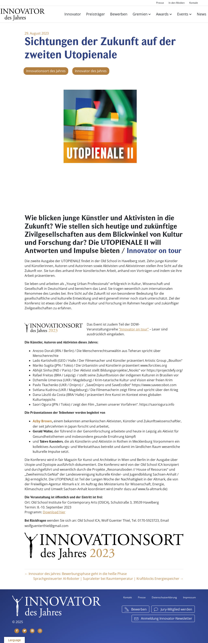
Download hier (54, 512)
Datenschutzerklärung (164, 597)
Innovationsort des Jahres (46, 71)
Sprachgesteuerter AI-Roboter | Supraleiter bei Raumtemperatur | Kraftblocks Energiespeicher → (108, 578)
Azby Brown (42, 421)
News (201, 14)
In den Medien (177, 2)
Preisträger (95, 14)
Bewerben (118, 14)
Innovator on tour (154, 251)
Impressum (189, 597)
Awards (162, 14)
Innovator (72, 14)
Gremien (140, 14)
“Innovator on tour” (134, 329)
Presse (160, 2)
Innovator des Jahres (91, 71)
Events (182, 14)
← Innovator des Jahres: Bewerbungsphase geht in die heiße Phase (76, 573)
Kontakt (193, 2)
